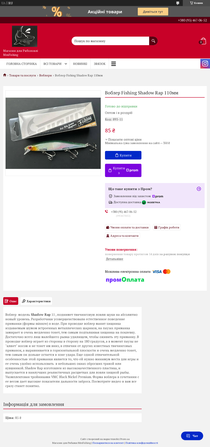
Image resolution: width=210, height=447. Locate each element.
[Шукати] (153, 38)
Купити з (125, 170)
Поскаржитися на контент (108, 442)
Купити (126, 155)
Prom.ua (125, 439)
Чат (192, 436)
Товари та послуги (22, 75)
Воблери (45, 75)
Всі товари (53, 64)
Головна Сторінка (21, 64)
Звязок (99, 64)
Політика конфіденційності (142, 442)
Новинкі (80, 64)
